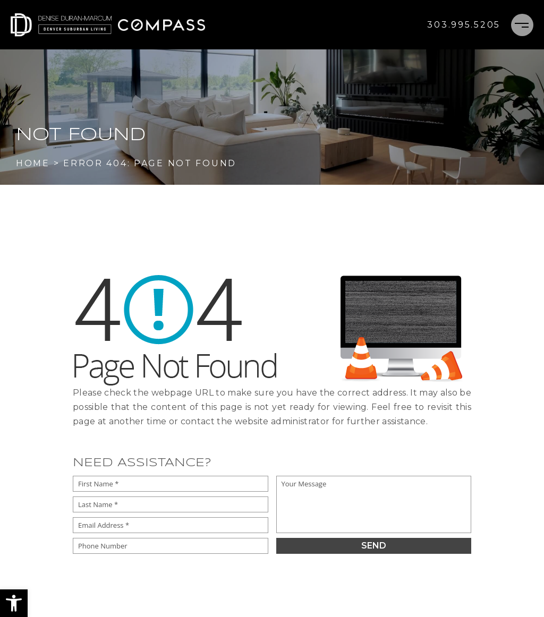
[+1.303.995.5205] (463, 25)
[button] (14, 603)
